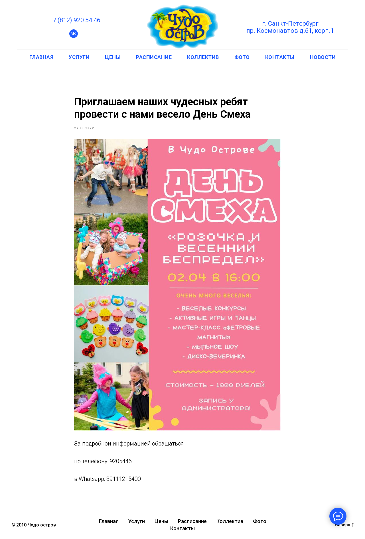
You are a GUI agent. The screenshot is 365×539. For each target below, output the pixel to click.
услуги (79, 57)
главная (41, 57)
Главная (109, 521)
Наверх (344, 525)
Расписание (192, 521)
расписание (154, 57)
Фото (259, 521)
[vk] (73, 36)
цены (113, 57)
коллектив (203, 57)
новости (323, 57)
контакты (280, 57)
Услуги (136, 521)
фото (242, 57)
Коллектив (229, 521)
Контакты (182, 528)
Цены (161, 521)
